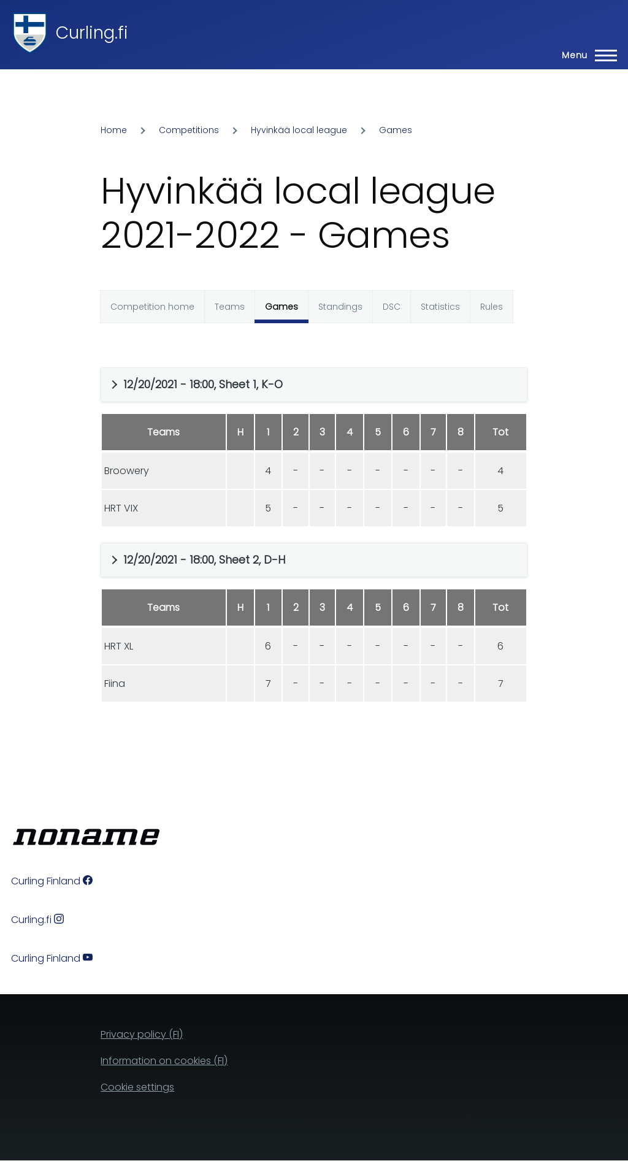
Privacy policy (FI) (142, 1034)
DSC (391, 307)
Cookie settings (137, 1087)
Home (114, 130)
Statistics (440, 307)
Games (395, 130)
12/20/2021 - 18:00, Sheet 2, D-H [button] (204, 559)
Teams (230, 307)
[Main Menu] (586, 55)
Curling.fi (92, 33)
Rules (491, 307)
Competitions (189, 130)
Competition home (152, 307)
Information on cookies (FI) (164, 1061)
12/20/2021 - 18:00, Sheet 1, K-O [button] (203, 384)
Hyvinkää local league (299, 130)
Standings (340, 307)
